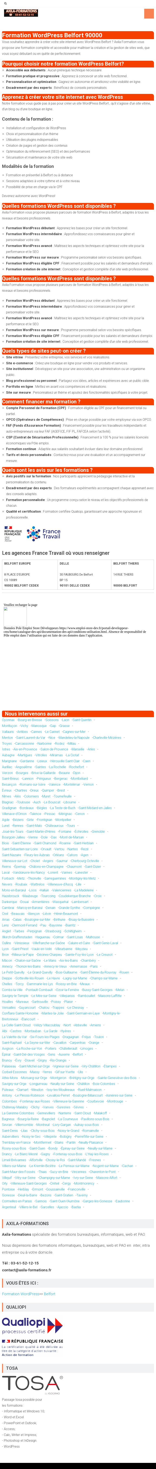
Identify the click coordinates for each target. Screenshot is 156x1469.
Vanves (48, 1107)
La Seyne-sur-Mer (37, 1043)
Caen (86, 761)
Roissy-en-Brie (66, 984)
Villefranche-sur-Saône (49, 943)
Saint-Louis (75, 937)
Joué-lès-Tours (12, 832)
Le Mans (50, 960)
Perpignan (35, 931)
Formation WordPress (20, 1294)
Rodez (59, 744)
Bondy (53, 1148)
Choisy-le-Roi (55, 1160)
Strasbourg (53, 931)
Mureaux (22, 1002)
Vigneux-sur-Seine (66, 1066)
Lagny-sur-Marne (75, 978)
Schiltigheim (73, 931)
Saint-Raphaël (12, 1043)
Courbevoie (96, 1101)
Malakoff (100, 1113)
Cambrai (8, 908)
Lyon (5, 949)
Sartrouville (40, 1002)
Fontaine (65, 832)
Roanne (65, 843)
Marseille (78, 749)
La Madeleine (84, 890)
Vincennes (79, 1172)
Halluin (44, 890)
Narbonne (45, 744)
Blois (5, 843)
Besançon (9, 784)
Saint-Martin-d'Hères (41, 832)
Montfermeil (42, 1142)
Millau (72, 744)
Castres (16, 1031)
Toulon (99, 1037)
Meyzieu (82, 949)
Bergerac (61, 779)
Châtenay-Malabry (15, 1107)
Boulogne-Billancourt (88, 1095)
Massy (35, 1072)
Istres (6, 749)
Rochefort (76, 767)
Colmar (58, 937)
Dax (54, 837)
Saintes (40, 767)
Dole (44, 837)
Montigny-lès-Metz (82, 878)
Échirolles (81, 832)
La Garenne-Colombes (18, 1113)
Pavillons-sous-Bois (95, 1119)
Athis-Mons (10, 1078)
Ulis (80, 1072)
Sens (51, 1054)
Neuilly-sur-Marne (100, 1148)
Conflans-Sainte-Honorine (20, 1013)
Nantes (73, 849)
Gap (53, 726)
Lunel (5, 826)
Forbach (8, 878)
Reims (6, 867)
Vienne (33, 837)
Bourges (22, 773)
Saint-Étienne (21, 843)
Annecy (7, 966)
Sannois (41, 1201)
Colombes (9, 1101)
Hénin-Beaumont (66, 914)
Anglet (6, 931)
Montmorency (84, 1183)
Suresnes (63, 1107)
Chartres (21, 790)
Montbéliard (79, 779)
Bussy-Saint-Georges (97, 990)
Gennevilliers (46, 1113)
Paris (94, 966)
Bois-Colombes (104, 1084)
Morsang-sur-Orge (34, 1078)
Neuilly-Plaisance (91, 1142)
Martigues (25, 755)
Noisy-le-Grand (68, 1131)
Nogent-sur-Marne (106, 1166)
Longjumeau (38, 1084)
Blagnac (8, 802)
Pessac (50, 814)
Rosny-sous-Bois (14, 1148)
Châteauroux (55, 826)
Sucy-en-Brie (59, 1172)
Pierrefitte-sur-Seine (89, 1137)
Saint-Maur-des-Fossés (18, 1172)
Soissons (52, 720)
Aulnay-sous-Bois (86, 1125)
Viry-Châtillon (91, 1066)
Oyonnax (8, 720)
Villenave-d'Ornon (14, 814)
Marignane (9, 761)
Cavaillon (60, 1043)
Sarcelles (47, 1207)
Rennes (18, 826)
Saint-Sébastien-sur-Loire (20, 849)
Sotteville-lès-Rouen (29, 978)
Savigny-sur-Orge (14, 1084)
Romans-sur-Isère (33, 784)
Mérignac (65, 814)
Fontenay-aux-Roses (35, 1101)
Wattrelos (37, 884)
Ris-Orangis (58, 1060)
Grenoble (98, 832)
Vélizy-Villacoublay (47, 1025)
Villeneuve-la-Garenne (68, 1101)
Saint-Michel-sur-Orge (34, 1066)
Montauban (33, 1031)
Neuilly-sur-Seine (62, 1084)
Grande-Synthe (69, 908)
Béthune (59, 920)
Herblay (23, 1189)
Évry (18, 1060)
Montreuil (43, 1125)
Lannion (28, 779)
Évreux (7, 790)
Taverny (82, 1195)
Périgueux (44, 779)
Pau (43, 925)
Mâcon (7, 960)
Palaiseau (9, 1066)
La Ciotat (72, 755)
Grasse (65, 726)
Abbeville (80, 1025)
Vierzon (7, 773)
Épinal (6, 1054)
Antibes (22, 732)
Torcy (20, 984)
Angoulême (24, 767)
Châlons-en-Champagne (46, 867)
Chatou (44, 1008)
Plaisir (68, 1002)
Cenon (80, 814)
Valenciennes (61, 890)
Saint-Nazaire (11, 855)
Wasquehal (60, 902)
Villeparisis (67, 996)
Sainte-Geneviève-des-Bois (117, 1078)
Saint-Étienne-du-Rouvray (98, 972)
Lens (5, 925)
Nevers (7, 884)
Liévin (47, 914)
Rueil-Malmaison (90, 1090)
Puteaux (8, 1090)
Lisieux (42, 761)
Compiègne (91, 908)
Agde (6, 820)
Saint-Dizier (93, 867)
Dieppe (7, 978)
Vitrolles (41, 755)
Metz (21, 878)
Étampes (110, 1066)
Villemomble (24, 1125)
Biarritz (70, 925)
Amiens (95, 1025)
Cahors (72, 855)
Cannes (36, 732)
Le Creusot (105, 955)
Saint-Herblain (84, 843)
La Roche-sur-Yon (29, 1049)
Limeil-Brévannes (14, 1160)
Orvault (46, 849)
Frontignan (44, 820)
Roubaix (21, 884)
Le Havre (53, 978)
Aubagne (8, 755)
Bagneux (8, 1119)
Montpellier (63, 820)
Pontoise (8, 1189)
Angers (48, 861)
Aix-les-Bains (69, 960)
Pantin (71, 1142)
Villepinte (50, 1137)
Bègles (42, 808)
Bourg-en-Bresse (30, 720)
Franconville (76, 1189)
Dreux (34, 790)
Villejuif (7, 1178)
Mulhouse (93, 937)
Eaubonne (123, 1201)
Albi (4, 1031)
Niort (67, 1025)
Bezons (46, 1195)
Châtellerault (68, 1049)
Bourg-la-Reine (28, 1119)
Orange (94, 1043)
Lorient (53, 872)
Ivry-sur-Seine (83, 1178)
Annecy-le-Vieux (55, 966)
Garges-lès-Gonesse (97, 1201)
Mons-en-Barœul (14, 890)
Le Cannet (52, 732)
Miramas (56, 755)
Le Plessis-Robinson (29, 1095)
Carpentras (78, 1043)
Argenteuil (9, 1207)
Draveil (30, 1060)
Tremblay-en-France (16, 1142)
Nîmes (6, 796)
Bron (5, 955)
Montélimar (72, 784)
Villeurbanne (63, 949)
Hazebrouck (10, 896)
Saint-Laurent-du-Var (30, 738)
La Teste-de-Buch (62, 808)
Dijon (76, 773)
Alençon (34, 914)
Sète (30, 820)
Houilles (7, 1002)
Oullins (6, 943)
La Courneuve (68, 1119)
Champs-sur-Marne (104, 978)
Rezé (85, 849)
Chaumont (74, 867)
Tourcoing (48, 896)
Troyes (7, 744)
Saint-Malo (34, 826)
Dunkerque (9, 902)
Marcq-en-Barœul (29, 908)
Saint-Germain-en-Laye (83, 1013)
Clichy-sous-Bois (43, 1131)
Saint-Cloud (83, 1113)
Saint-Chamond (45, 843)
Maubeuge (30, 896)
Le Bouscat (52, 802)
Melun (120, 990)
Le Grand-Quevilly (40, 972)
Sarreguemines (55, 878)
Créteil (54, 1183)
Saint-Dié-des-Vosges (29, 1054)
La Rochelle (57, 767)
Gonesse (8, 1195)
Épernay (20, 867)
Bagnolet (48, 1119)
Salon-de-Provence (54, 749)
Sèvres (79, 1107)
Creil (5, 914)
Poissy (56, 1002)
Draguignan (71, 1037)
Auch (37, 802)
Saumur (62, 861)
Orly (5, 1183)
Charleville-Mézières (107, 738)
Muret (46, 796)
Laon (65, 720)
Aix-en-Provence (25, 749)
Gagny (45, 1154)
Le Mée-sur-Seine (44, 996)
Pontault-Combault (39, 990)
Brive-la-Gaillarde (44, 773)
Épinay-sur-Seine (73, 1148)
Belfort (78, 1054)
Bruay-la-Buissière (81, 920)
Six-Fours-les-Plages (45, 1037)
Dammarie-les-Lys (40, 984)
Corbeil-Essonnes (14, 1072)
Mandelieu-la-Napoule (74, 738)
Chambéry (88, 960)
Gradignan (9, 808)
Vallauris (8, 732)
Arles (91, 749)
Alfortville (36, 1160)
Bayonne (56, 925)
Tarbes (19, 931)
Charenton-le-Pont (103, 1172)
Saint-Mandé (77, 1160)
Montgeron (58, 1078)
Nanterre (65, 1113)
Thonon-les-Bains (28, 966)
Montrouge (115, 1101)
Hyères (66, 1031)
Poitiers (51, 1049)
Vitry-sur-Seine (25, 1178)
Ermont (37, 1189)
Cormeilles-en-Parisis (17, 1201)
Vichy (24, 726)
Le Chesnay (76, 1008)
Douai (25, 902)
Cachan (127, 1166)
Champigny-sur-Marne (54, 1178)
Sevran (7, 1125)
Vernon (88, 784)
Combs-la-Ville (12, 990)
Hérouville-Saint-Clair (65, 761)
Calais (17, 920)
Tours (71, 826)
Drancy (7, 1154)
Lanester (82, 872)
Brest (61, 790)
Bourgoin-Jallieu (13, 837)
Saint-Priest (20, 949)
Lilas (24, 1131)
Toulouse (23, 802)
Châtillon (84, 1084)
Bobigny (66, 1137)
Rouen (124, 972)
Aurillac (7, 767)
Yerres (47, 1072)
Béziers (18, 820)
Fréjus (86, 1037)
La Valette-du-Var (14, 1037)
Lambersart (80, 902)
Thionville (34, 878)
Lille (78, 884)
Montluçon (9, 726)
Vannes (67, 872)
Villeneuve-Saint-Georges (29, 1183)
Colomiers (31, 796)
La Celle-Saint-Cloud (16, 1025)
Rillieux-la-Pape (23, 955)
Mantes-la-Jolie (53, 1013)
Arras (6, 920)
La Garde (50, 1031)
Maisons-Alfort (106, 1178)
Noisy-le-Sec (31, 1137)
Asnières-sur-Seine (119, 1095)
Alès (18, 796)
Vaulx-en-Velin (42, 949)
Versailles (9, 1008)
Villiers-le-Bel (28, 1207)
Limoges (87, 1049)
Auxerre (64, 1054)
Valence (55, 784)
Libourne (70, 802)
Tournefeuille (63, 796)
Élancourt (28, 1019)
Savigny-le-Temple (15, 996)
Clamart (22, 1090)
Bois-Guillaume (66, 972)
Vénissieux (21, 943)
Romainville (91, 1131)
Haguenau (43, 937)
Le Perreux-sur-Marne (74, 1166)
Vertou (59, 849)
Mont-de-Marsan (72, 837)
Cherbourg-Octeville (85, 861)
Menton (7, 738)
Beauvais (18, 914)
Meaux (85, 984)
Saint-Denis (10, 1131)
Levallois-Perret (59, 1095)
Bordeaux (27, 808)
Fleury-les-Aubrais (37, 855)
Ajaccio (62, 1207)
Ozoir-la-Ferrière (67, 990)
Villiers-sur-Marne (14, 1166)
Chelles (7, 984)
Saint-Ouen (37, 1148)
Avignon (7, 1049)
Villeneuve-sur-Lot (14, 861)
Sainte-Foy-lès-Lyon (79, 955)
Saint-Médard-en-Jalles (95, 808)
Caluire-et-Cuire (79, 943)
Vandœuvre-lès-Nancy (29, 872)
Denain (50, 908)
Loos (33, 890)
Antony (7, 1095)
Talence (35, 814)
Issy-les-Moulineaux (61, 1090)
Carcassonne (24, 744)
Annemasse (78, 966)
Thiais (43, 1172)
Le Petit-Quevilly (13, 972)
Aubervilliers (10, 1137)
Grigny (42, 1060)
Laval (6, 872)
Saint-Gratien (64, 1195)
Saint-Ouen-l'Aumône (65, 1201)
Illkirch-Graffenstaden (17, 937)
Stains (59, 1142)
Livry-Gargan (62, 1125)
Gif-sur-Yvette (65, 1072)
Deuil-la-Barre (27, 1195)
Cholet (35, 861)
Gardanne (27, 761)
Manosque (39, 726)
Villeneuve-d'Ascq (60, 884)
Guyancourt (27, 1008)
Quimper (48, 790)
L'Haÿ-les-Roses (97, 1154)
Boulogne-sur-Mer (37, 920)
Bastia (76, 1207)
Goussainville (55, 1189)
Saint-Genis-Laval (105, 943)
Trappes (58, 1008)
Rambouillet (86, 996)
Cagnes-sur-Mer (74, 732)
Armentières (40, 902)
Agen (84, 855)
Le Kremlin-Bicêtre (43, 1166)
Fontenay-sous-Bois (68, 1154)
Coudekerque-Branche (75, 896)
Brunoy (7, 1060)
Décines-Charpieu (49, 955)
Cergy (67, 1183)
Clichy (35, 1107)
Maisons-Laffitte (110, 996)
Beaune (64, 773)
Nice (52, 738)
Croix (98, 896)
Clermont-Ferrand (24, 925)
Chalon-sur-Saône (28, 960)
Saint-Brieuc (10, 779)
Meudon (37, 1090)
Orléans (58, 855)
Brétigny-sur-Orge (82, 1078)
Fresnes (95, 1160)
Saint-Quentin (82, 720)
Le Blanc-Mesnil (26, 1154)
